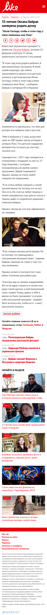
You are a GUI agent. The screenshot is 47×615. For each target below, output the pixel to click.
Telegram (7, 328)
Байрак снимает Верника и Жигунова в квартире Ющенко (19, 360)
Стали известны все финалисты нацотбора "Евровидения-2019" (19, 489)
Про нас (5, 534)
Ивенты (5, 540)
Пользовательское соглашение (15, 548)
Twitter (37, 325)
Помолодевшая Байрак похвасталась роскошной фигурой (20, 339)
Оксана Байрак (21, 49)
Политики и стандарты (12, 545)
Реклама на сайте (9, 537)
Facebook (28, 325)
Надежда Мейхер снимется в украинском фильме (21, 349)
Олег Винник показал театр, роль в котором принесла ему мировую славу (22, 396)
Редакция (6, 542)
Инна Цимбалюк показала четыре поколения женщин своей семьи (20, 518)
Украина (14, 17)
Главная (5, 17)
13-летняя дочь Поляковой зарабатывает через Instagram (23, 426)
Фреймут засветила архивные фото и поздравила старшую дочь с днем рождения (21, 457)
